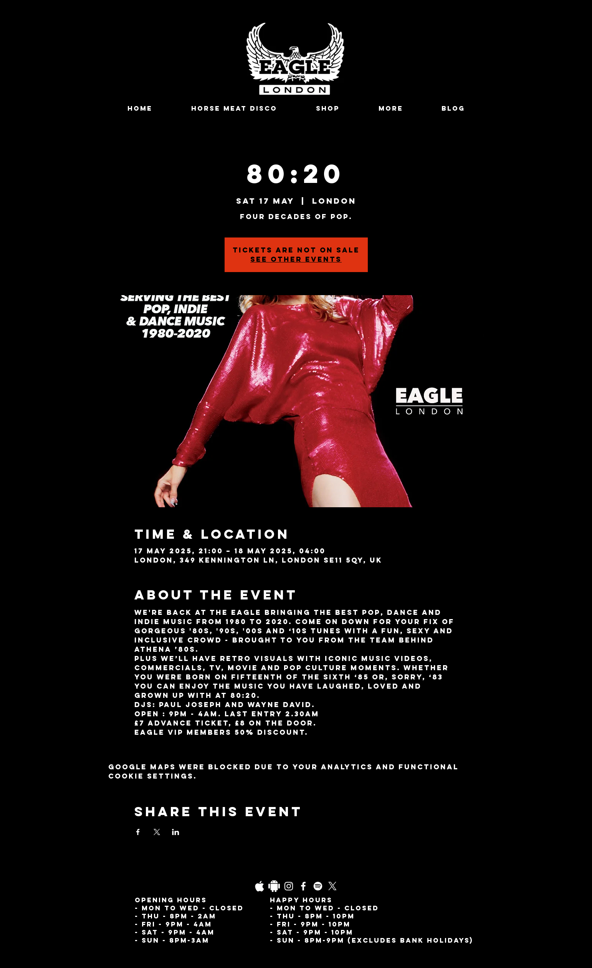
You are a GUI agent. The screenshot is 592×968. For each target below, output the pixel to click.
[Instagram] (288, 886)
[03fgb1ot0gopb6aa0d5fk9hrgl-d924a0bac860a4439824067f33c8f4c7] (259, 886)
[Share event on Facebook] (138, 832)
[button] (390, 108)
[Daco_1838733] (274, 886)
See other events (296, 259)
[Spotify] (318, 886)
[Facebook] (303, 886)
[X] (332, 886)
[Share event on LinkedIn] (175, 832)
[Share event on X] (156, 832)
